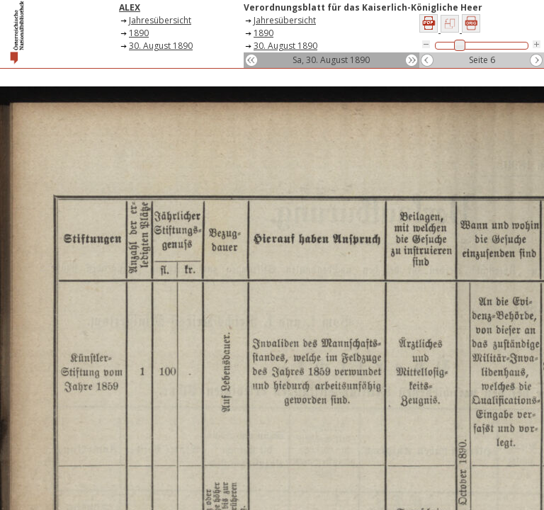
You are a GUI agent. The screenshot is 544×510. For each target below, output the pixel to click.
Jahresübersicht (160, 20)
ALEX (129, 7)
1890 (139, 33)
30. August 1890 (161, 46)
